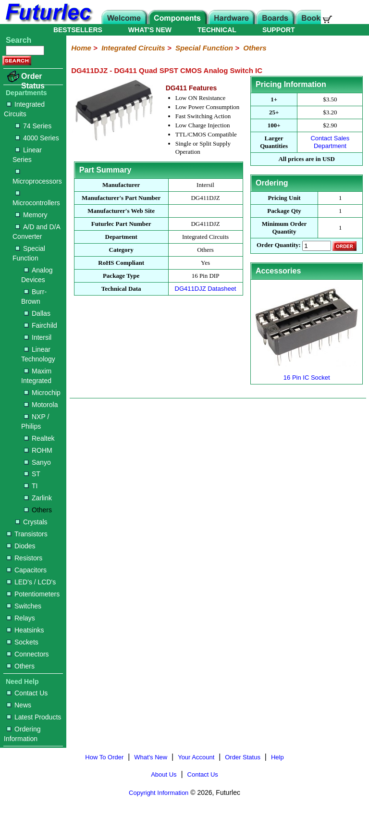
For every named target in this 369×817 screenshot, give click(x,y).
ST (32, 474)
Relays (21, 618)
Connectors (28, 654)
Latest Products (34, 717)
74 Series (33, 126)
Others (38, 510)
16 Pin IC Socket (306, 373)
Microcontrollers (36, 199)
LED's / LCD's (31, 582)
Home (81, 48)
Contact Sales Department (329, 142)
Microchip (42, 392)
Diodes (21, 546)
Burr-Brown (34, 296)
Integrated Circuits (24, 109)
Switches (24, 606)
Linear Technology (38, 354)
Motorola (41, 404)
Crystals (31, 522)
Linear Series (27, 154)
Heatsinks (25, 630)
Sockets (22, 642)
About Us (163, 774)
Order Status (33, 81)
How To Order (104, 757)
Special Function (28, 253)
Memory (31, 215)
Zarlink (38, 498)
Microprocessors (37, 177)
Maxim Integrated (36, 375)
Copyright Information (158, 792)
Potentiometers (33, 594)
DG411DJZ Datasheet (205, 288)
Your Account (196, 757)
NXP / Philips (35, 421)
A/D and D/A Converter (36, 231)
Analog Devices (37, 275)
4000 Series (37, 138)
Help (277, 757)
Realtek (39, 438)
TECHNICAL (216, 30)
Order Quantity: (279, 245)
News (19, 705)
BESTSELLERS (77, 30)
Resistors (24, 558)
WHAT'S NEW (150, 30)
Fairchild (40, 325)
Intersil (37, 337)
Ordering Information (22, 734)
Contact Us (27, 693)
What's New (150, 757)
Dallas (37, 313)
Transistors (27, 534)
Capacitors (27, 570)
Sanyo (37, 462)
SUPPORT (278, 30)
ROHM (38, 450)
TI (30, 486)
